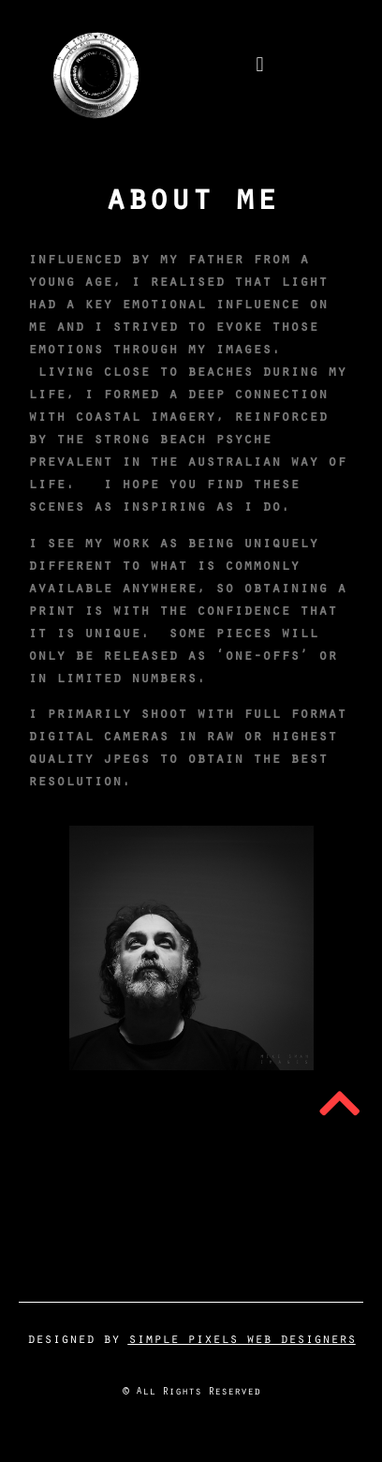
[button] (260, 65)
